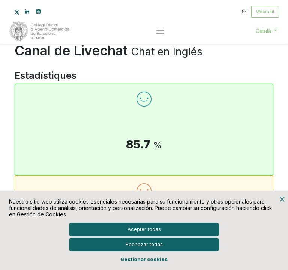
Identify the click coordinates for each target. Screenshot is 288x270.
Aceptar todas (144, 229)
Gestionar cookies (144, 259)
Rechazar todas (144, 244)
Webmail (265, 11)
